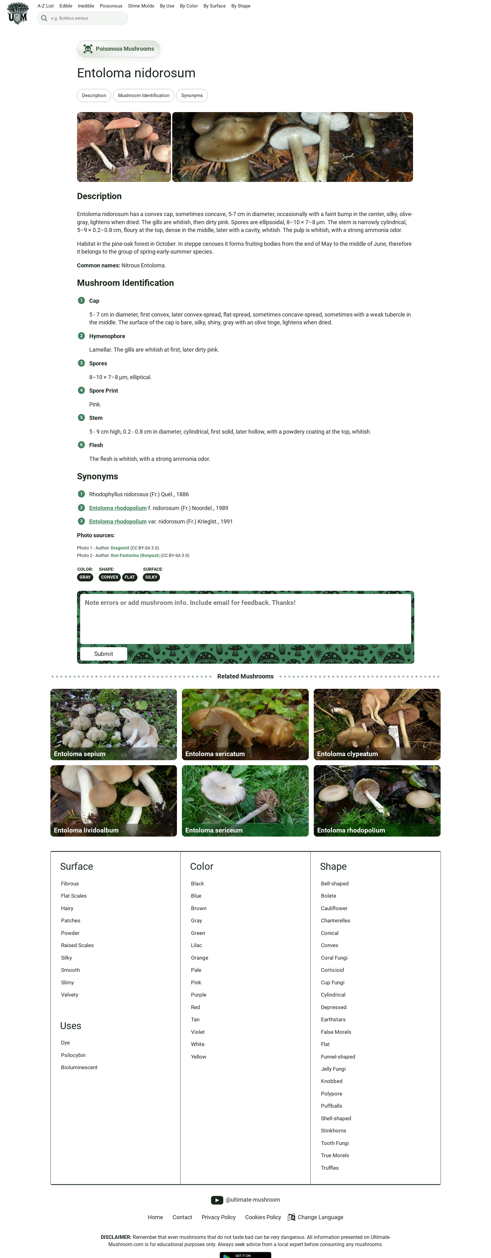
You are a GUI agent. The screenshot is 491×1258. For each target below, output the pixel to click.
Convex (109, 577)
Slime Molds (141, 6)
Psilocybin (73, 1055)
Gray (85, 577)
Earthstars (333, 1019)
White (197, 1044)
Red (195, 1007)
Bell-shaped (335, 883)
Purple (198, 995)
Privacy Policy (219, 1217)
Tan (195, 1019)
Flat (130, 577)
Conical (330, 933)
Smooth (70, 970)
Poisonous (111, 6)
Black (197, 883)
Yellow (198, 1057)
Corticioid (332, 970)
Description (94, 95)
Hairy (67, 908)
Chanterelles (335, 920)
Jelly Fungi (333, 1069)
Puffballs (331, 1106)
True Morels (335, 1155)
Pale (196, 970)
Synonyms (192, 95)
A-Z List (46, 6)
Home (155, 1217)
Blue (196, 896)
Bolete (328, 896)
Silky (151, 577)
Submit (103, 653)
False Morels (336, 1032)
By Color (189, 6)
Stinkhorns (333, 1130)
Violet (198, 1032)
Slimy (67, 982)
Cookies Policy (263, 1217)
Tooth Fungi (335, 1143)
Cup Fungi (332, 982)
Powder (70, 933)
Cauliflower (334, 908)
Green (198, 933)
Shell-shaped (336, 1118)
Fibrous (70, 883)
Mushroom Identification (143, 95)
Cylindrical (333, 995)
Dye (65, 1042)
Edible (65, 6)
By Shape (241, 6)
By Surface (215, 6)
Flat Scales (74, 896)
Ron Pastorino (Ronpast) (135, 555)
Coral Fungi (334, 958)
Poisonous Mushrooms (118, 49)
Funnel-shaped (338, 1057)
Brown (198, 908)
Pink (196, 982)
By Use (167, 6)
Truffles (330, 1168)
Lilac (196, 945)
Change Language (315, 1217)
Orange (199, 958)
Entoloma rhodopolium (118, 508)
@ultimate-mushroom (245, 1200)
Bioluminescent (79, 1067)
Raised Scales (77, 945)
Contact (182, 1217)
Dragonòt (120, 547)
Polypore (331, 1093)
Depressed (334, 1007)
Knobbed (332, 1081)
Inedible (86, 6)
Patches (70, 920)
